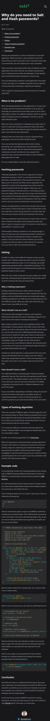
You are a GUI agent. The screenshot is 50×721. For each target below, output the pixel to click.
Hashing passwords (12, 37)
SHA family (35, 438)
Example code (10, 47)
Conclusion (9, 51)
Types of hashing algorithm (15, 44)
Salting (7, 40)
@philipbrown (26, 719)
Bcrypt (8, 703)
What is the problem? (12, 33)
